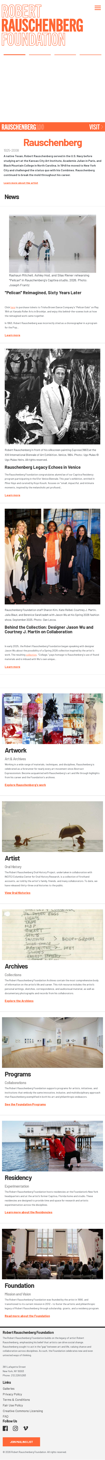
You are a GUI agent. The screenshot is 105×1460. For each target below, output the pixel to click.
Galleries (9, 1388)
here (13, 307)
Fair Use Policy (13, 1405)
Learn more (12, 335)
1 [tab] (14, 54)
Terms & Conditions (16, 1400)
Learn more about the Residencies (28, 1212)
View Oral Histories (17, 892)
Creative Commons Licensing (23, 1411)
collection (31, 654)
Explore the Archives (19, 1001)
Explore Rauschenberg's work (25, 785)
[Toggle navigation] (97, 8)
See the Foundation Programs (25, 1104)
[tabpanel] (52, 90)
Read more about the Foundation (27, 1316)
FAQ (5, 1416)
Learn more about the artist (21, 182)
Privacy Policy (12, 1394)
